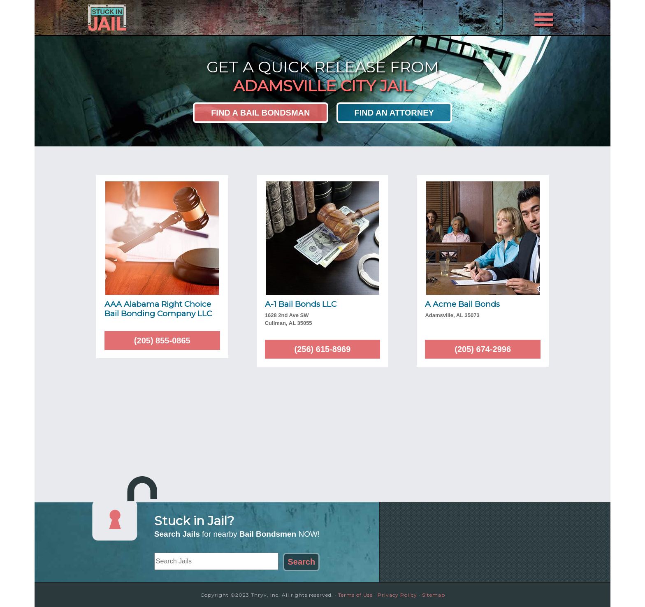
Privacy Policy (397, 595)
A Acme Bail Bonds (462, 304)
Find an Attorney (394, 112)
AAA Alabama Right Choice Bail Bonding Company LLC (158, 308)
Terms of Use (355, 595)
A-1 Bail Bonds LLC (300, 304)
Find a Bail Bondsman (260, 112)
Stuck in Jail (162, 18)
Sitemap (433, 595)
